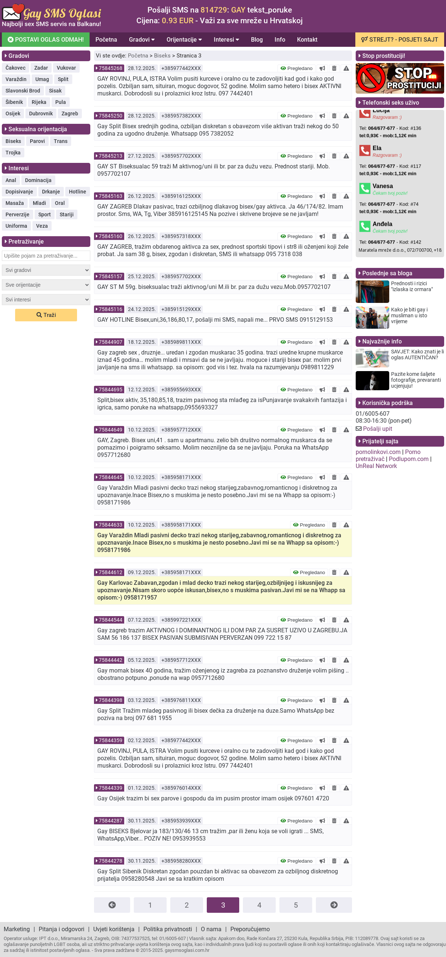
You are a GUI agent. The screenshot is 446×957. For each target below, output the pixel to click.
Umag (42, 79)
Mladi (39, 203)
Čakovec (15, 68)
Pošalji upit (377, 428)
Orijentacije (184, 39)
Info (280, 39)
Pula (60, 102)
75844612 (110, 572)
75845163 (110, 196)
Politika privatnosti (167, 929)
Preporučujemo (250, 929)
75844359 (110, 740)
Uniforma (16, 226)
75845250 (110, 116)
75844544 (110, 620)
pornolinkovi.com (378, 451)
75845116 (110, 309)
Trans (60, 141)
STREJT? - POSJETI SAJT (399, 39)
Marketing (17, 929)
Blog (257, 39)
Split (63, 79)
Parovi (37, 141)
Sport (44, 214)
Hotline (77, 192)
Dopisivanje (19, 192)
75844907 (110, 342)
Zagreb (70, 113)
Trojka (13, 153)
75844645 (110, 477)
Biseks (13, 141)
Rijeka (39, 102)
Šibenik (14, 102)
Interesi (226, 39)
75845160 (110, 236)
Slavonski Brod (23, 91)
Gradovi (142, 39)
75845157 (110, 276)
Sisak (55, 91)
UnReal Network (376, 465)
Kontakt (307, 39)
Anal (11, 180)
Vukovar (66, 68)
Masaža (15, 203)
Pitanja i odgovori (61, 929)
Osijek (13, 113)
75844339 (110, 788)
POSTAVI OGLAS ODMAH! (45, 39)
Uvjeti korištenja (114, 929)
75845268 (110, 68)
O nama (211, 929)
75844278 (110, 861)
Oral (60, 203)
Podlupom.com (409, 458)
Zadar (41, 68)
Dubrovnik (41, 113)
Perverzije (17, 214)
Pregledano (297, 68)
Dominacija (38, 180)
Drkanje (51, 192)
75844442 (110, 660)
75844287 (110, 821)
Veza (42, 226)
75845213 (110, 156)
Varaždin (16, 79)
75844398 (110, 700)
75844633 (110, 525)
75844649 (110, 430)
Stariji (67, 214)
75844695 (110, 389)
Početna (106, 39)
